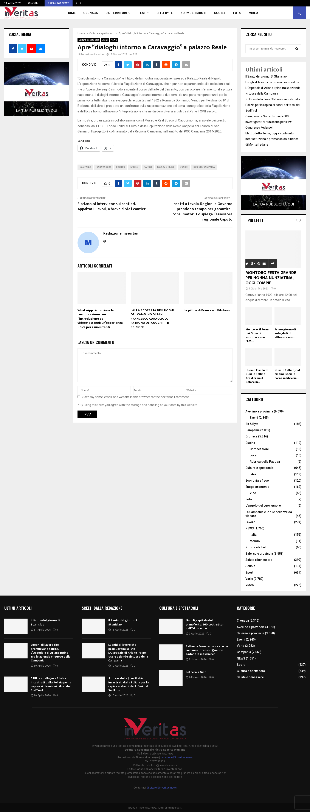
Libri (253, 474)
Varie (249, 578)
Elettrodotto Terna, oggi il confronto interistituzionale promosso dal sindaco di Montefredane (272, 139)
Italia (253, 534)
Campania (85, 167)
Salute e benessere (258, 560)
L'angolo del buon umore (263, 505)
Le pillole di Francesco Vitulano (207, 310)
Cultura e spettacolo (89, 40)
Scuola (250, 566)
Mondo (255, 541)
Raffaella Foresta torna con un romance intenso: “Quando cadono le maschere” (207, 650)
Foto (237, 13)
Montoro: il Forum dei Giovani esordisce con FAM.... (257, 335)
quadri (184, 167)
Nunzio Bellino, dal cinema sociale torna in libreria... (287, 374)
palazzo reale (165, 167)
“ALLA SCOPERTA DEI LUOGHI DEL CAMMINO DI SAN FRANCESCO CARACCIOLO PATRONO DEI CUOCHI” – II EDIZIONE (152, 319)
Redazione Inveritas (92, 54)
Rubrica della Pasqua (265, 461)
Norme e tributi (193, 13)
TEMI (142, 13)
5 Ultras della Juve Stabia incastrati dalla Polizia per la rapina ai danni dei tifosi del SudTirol (272, 105)
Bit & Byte (165, 13)
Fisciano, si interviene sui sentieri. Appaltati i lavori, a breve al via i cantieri (112, 206)
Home (71, 13)
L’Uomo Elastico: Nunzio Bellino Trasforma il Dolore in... (256, 376)
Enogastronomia (257, 486)
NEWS (114, 40)
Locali (254, 455)
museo (134, 167)
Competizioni (259, 449)
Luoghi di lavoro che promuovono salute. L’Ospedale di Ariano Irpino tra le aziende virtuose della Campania (273, 88)
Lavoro (250, 522)
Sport (249, 572)
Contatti (33, 3)
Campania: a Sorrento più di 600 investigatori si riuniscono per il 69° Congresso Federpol (268, 122)
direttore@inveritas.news (162, 787)
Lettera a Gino (196, 672)
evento (120, 167)
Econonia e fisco (257, 480)
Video (253, 13)
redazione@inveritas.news (177, 757)
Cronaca (90, 13)
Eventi (105, 40)
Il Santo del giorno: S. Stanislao (266, 76)
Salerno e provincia (259, 553)
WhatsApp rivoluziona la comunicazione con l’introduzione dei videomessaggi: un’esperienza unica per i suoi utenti (100, 319)
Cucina (219, 13)
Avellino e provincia (259, 411)
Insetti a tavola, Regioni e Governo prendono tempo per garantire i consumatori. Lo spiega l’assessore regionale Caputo (202, 212)
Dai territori (116, 13)
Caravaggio (103, 167)
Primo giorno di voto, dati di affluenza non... (285, 333)
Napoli (148, 167)
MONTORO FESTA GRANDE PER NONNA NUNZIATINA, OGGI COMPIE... (270, 278)
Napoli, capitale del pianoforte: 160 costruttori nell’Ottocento (205, 624)
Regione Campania (204, 167)
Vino (253, 493)
